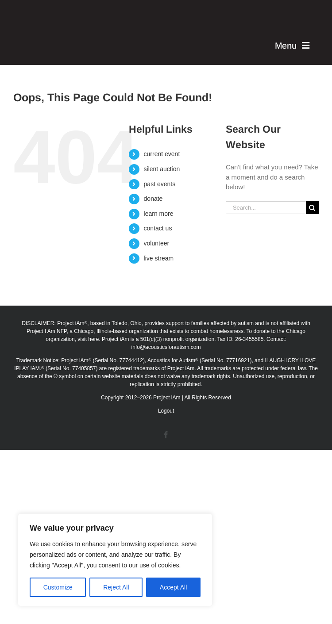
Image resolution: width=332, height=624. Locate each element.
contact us (158, 228)
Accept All (173, 587)
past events (160, 184)
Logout (166, 411)
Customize (58, 587)
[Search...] (266, 207)
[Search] (312, 207)
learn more (159, 213)
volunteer (157, 243)
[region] (115, 559)
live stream (159, 258)
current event (162, 153)
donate (153, 198)
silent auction (162, 168)
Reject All (116, 587)
